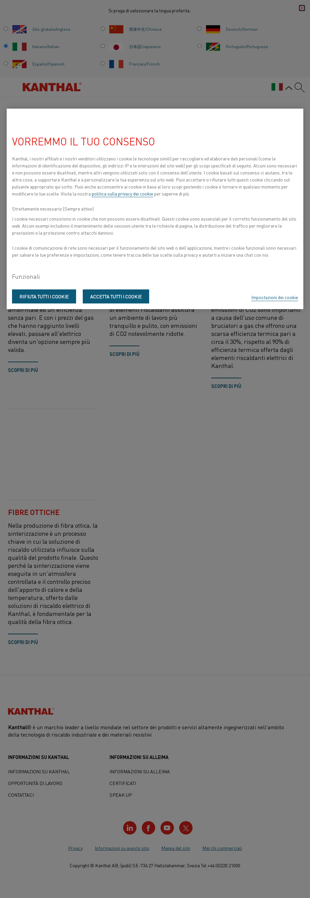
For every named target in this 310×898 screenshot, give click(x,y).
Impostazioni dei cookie (274, 297)
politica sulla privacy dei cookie (122, 193)
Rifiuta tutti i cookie (44, 296)
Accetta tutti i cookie (116, 296)
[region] (155, 209)
